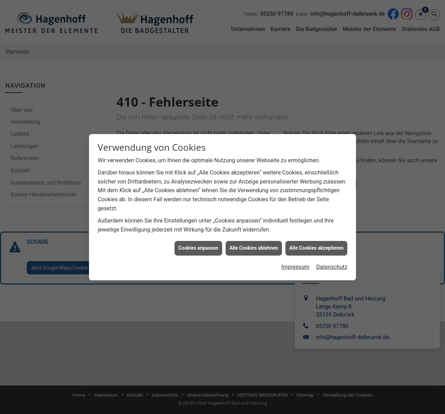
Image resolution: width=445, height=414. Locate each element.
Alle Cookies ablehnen (253, 246)
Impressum (295, 264)
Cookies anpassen (198, 246)
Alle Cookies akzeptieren (316, 246)
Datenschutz (331, 264)
